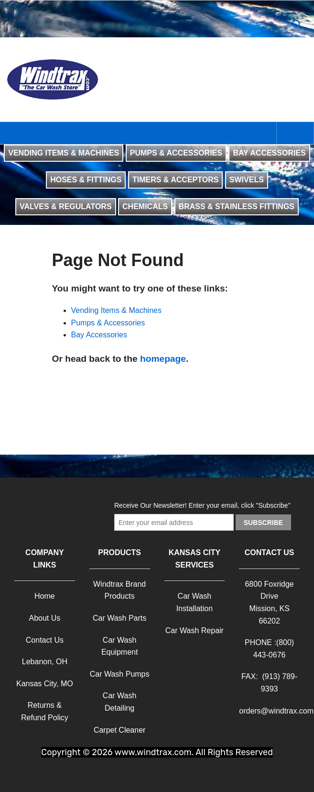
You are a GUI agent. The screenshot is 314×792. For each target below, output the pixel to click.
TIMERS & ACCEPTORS (175, 180)
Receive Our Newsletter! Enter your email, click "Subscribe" (202, 505)
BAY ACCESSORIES (269, 153)
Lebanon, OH (44, 662)
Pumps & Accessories (108, 323)
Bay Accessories (99, 335)
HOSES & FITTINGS (85, 180)
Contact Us (45, 640)
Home (44, 596)
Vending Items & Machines (116, 310)
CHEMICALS (145, 206)
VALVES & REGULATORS (66, 206)
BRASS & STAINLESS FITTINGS (236, 206)
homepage (163, 359)
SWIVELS (246, 180)
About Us (44, 618)
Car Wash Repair (194, 630)
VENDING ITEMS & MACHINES (63, 153)
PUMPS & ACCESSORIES (176, 153)
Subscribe (263, 522)
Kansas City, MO (44, 684)
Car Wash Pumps (120, 674)
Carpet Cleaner (120, 730)
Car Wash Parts (119, 618)
